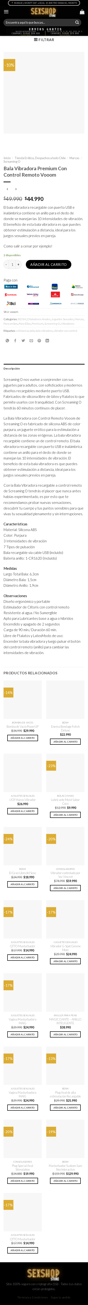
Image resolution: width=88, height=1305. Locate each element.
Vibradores (67, 323)
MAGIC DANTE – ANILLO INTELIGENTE (65, 1021)
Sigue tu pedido (61, 1297)
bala (32, 330)
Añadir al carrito (48, 264)
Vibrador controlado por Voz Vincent (65, 875)
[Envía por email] (31, 340)
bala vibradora (44, 330)
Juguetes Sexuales (62, 319)
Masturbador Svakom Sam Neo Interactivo (65, 1168)
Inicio (7, 158)
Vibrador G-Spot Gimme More (65, 948)
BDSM (22, 319)
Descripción (12, 368)
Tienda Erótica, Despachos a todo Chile (40, 158)
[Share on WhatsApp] (7, 340)
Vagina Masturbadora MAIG (22, 1021)
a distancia (22, 330)
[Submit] (77, 22)
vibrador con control (65, 330)
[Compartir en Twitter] (23, 340)
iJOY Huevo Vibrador (22, 800)
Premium (37, 323)
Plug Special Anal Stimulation (22, 1168)
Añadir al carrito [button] (22, 737)
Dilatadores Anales (38, 319)
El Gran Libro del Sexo (22, 873)
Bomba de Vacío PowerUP (22, 726)
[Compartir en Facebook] (15, 340)
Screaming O (12, 161)
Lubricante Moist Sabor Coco (65, 802)
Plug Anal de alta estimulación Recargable (65, 1094)
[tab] (44, 368)
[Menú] (6, 11)
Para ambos (11, 323)
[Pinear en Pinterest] (39, 340)
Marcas (74, 158)
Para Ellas (25, 323)
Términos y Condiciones (32, 1297)
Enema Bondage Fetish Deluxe (65, 728)
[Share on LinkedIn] (47, 340)
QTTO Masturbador (22, 946)
